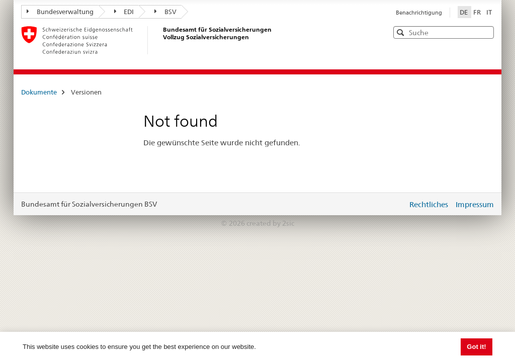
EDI (124, 12)
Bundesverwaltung (60, 12)
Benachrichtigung (419, 12)
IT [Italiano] (489, 12)
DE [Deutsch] (464, 12)
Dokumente (39, 92)
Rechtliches (428, 204)
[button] (485, 32)
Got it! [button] (476, 346)
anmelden (392, 204)
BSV (165, 12)
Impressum (475, 204)
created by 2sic (270, 223)
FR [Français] (477, 12)
